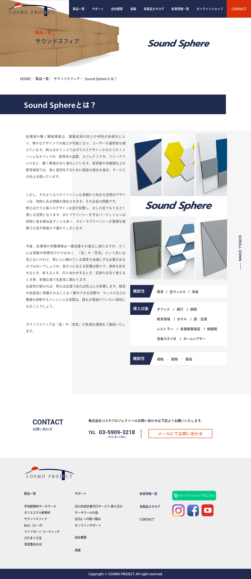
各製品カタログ (154, 8)
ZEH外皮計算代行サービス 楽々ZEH (98, 506)
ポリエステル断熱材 (37, 512)
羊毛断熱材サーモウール (40, 506)
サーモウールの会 (86, 512)
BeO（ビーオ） (34, 525)
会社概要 (117, 8)
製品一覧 (79, 8)
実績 (133, 8)
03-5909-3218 (117, 432)
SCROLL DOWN (240, 248)
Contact (147, 519)
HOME (25, 78)
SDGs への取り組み (88, 518)
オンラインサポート (88, 525)
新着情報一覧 (180, 8)
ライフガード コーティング (42, 531)
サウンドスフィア (35, 518)
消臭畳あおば (33, 544)
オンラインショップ (209, 8)
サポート (98, 8)
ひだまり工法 (33, 537)
